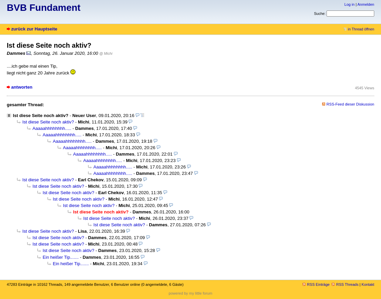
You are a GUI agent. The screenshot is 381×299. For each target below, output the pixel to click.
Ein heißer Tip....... (61, 257)
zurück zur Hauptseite (34, 28)
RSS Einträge (316, 284)
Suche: (320, 14)
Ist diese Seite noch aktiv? (40, 115)
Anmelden (365, 4)
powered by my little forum (190, 293)
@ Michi (106, 53)
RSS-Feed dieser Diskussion (350, 104)
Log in (349, 4)
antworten (21, 87)
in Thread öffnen (358, 29)
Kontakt (368, 284)
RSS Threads (345, 284)
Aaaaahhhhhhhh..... (51, 128)
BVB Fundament (44, 7)
